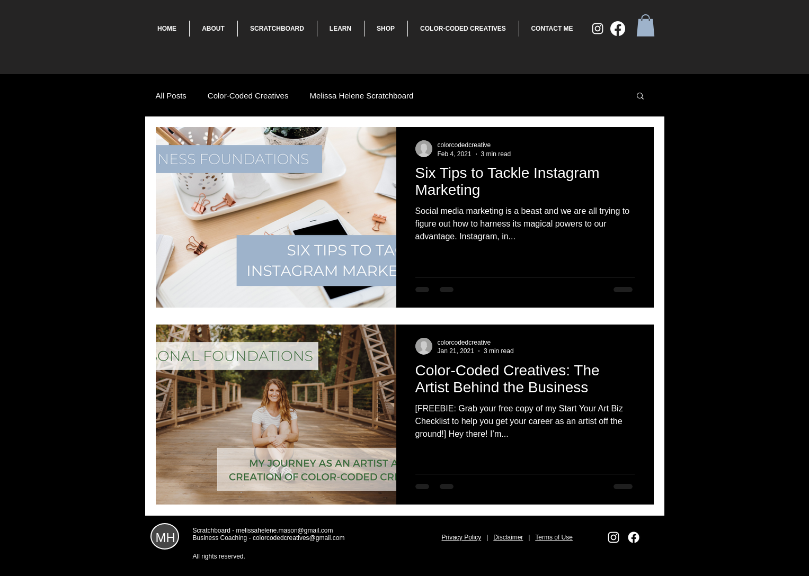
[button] (645, 25)
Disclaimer (508, 537)
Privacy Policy (462, 537)
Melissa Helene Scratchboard (361, 95)
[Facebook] (617, 28)
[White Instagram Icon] (597, 28)
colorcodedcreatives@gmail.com (299, 538)
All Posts (171, 95)
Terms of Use (554, 537)
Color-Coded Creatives (248, 95)
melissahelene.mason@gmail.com (284, 530)
